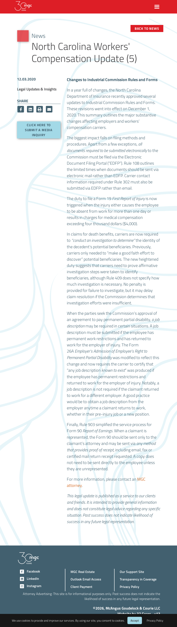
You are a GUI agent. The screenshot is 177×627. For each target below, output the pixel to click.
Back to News (147, 28)
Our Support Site (132, 571)
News (38, 35)
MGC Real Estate (83, 571)
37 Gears (144, 613)
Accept (135, 620)
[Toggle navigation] (156, 7)
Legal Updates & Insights (36, 88)
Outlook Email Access (86, 579)
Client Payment (81, 586)
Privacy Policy (129, 586)
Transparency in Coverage (138, 579)
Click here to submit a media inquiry (38, 129)
